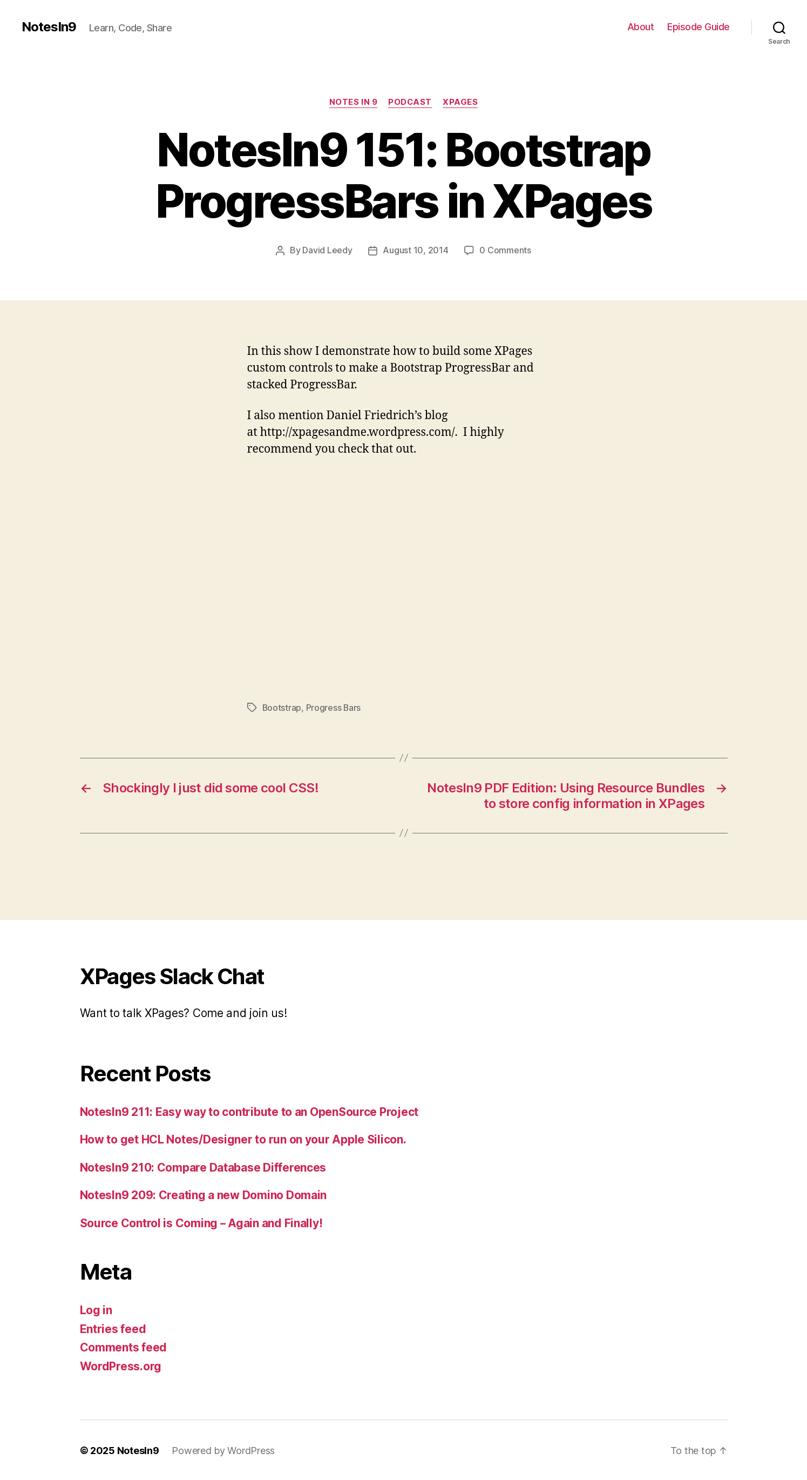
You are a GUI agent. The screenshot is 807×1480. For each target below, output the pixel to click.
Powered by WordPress (223, 1449)
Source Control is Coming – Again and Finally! (201, 1222)
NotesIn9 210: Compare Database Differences (203, 1166)
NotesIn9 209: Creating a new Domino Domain (203, 1194)
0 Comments (505, 250)
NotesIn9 (49, 27)
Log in (96, 1309)
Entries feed (113, 1328)
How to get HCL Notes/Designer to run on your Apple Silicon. (243, 1138)
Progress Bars (334, 707)
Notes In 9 (353, 102)
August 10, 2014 (415, 250)
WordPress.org (121, 1365)
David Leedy (327, 250)
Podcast (410, 102)
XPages (460, 102)
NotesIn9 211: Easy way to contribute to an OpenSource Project (249, 1111)
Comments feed (123, 1346)
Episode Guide (698, 26)
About (640, 26)
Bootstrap (282, 707)
